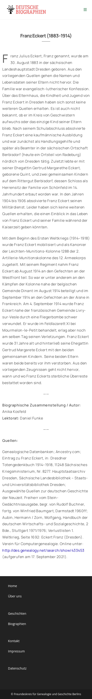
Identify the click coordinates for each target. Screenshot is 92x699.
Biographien (17, 624)
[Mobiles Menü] (85, 10)
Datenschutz (17, 668)
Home (12, 586)
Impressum (16, 651)
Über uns (15, 596)
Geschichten (17, 613)
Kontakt (14, 641)
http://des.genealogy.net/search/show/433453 (43, 550)
